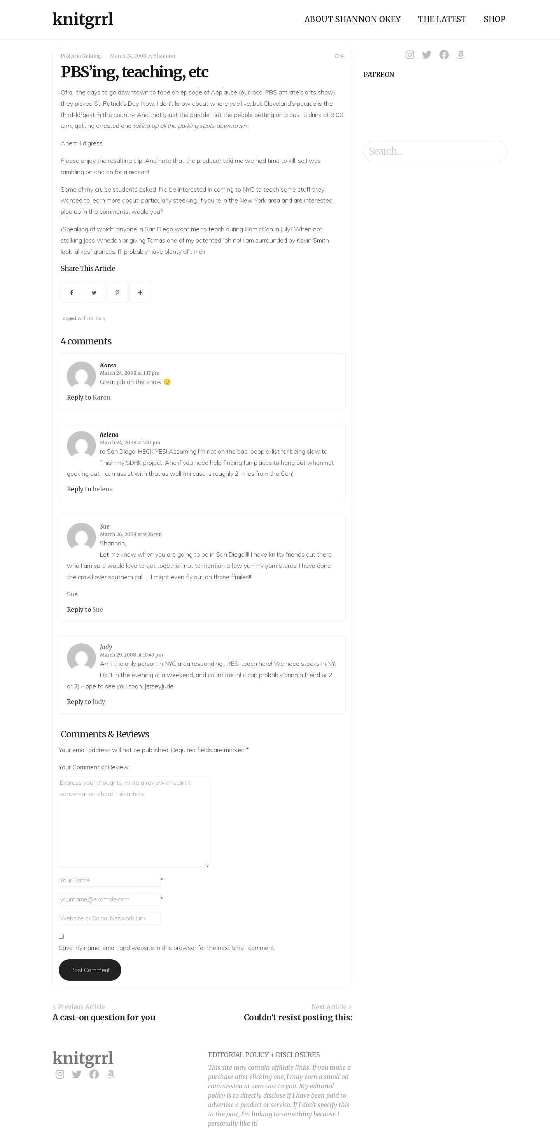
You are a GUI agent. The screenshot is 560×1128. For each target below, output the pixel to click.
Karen (108, 365)
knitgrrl (83, 19)
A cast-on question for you (103, 1017)
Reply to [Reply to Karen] (80, 397)
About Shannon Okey (352, 19)
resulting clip (125, 160)
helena (109, 434)
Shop (495, 19)
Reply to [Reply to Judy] (80, 701)
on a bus (287, 115)
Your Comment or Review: (94, 767)
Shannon (164, 56)
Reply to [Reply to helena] (80, 489)
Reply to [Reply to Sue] (80, 609)
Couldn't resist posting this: (298, 1017)
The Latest (442, 19)
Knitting (91, 56)
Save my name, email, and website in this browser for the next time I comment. (167, 948)
